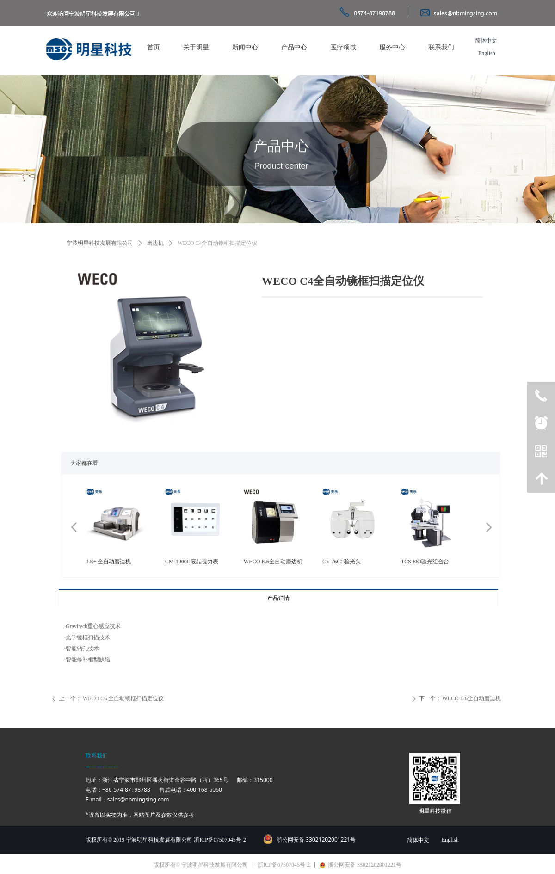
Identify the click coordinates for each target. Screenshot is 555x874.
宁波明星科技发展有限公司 (100, 243)
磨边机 (155, 243)
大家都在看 (84, 463)
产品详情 (278, 598)
